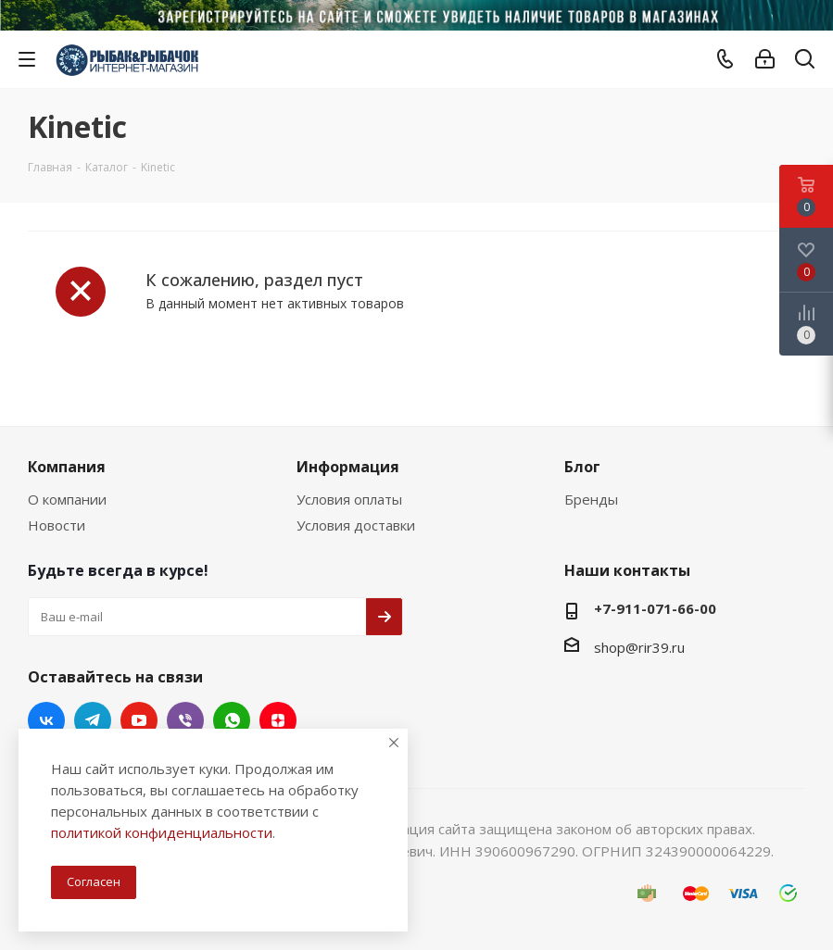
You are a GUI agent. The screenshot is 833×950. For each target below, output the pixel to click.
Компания (67, 466)
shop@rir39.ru (639, 647)
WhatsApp (231, 720)
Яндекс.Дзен (278, 720)
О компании (67, 499)
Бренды (591, 499)
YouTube (139, 720)
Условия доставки (356, 525)
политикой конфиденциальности (161, 832)
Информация (348, 466)
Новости (56, 525)
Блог (582, 466)
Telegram (92, 720)
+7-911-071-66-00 (655, 608)
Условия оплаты (349, 499)
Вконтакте (46, 720)
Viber (185, 720)
